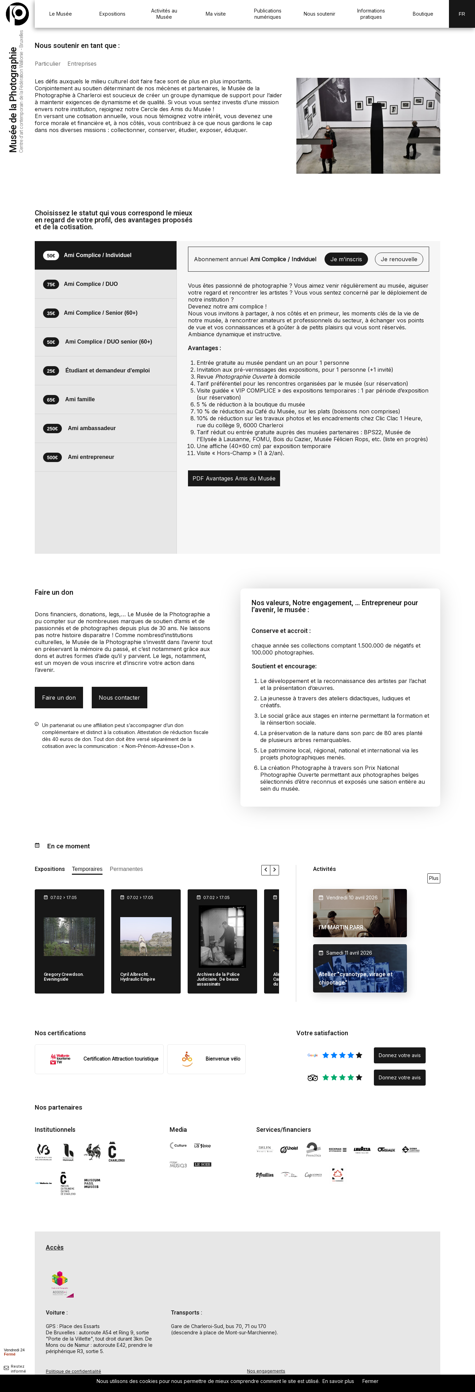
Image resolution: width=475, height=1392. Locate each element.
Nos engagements (266, 1371)
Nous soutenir (319, 14)
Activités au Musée (164, 14)
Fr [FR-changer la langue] (462, 14)
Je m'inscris (346, 259)
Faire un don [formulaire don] (59, 697)
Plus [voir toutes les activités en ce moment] (434, 878)
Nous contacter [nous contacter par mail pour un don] (119, 697)
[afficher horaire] (14, 1352)
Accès (55, 1247)
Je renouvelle (399, 259)
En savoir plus (338, 1381)
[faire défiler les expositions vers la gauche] (266, 870)
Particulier (48, 63)
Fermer (370, 1381)
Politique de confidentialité (73, 1371)
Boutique (423, 14)
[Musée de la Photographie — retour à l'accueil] (17, 14)
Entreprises (83, 63)
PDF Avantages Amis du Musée (234, 478)
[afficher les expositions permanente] (126, 870)
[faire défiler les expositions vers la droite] (274, 870)
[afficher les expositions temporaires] (87, 870)
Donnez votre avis (400, 1055)
